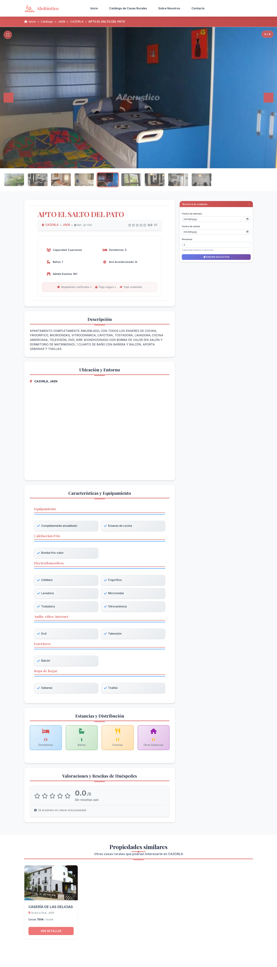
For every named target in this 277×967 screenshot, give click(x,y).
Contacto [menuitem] (198, 8)
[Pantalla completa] (8, 35)
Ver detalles (51, 934)
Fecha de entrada (192, 212)
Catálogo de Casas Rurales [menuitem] (128, 8)
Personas (187, 238)
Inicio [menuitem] (94, 8)
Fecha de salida (191, 225)
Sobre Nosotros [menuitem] (169, 8)
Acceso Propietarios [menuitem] (231, 8)
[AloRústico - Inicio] (52, 8)
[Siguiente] (268, 98)
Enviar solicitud (216, 255)
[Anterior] (8, 98)
